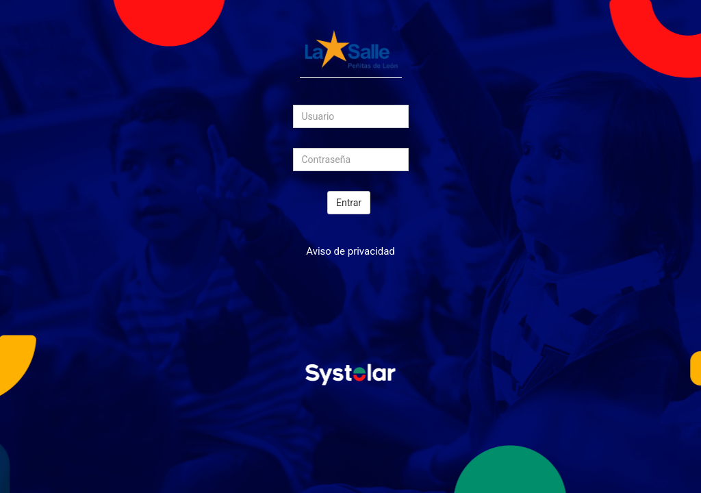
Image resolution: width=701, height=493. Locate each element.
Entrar (348, 202)
